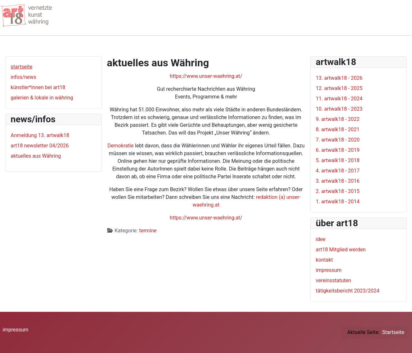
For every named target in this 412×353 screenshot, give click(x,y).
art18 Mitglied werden (341, 249)
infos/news (23, 77)
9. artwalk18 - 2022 (338, 119)
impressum (329, 270)
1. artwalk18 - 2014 (338, 202)
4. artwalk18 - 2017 (338, 171)
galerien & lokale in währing (42, 98)
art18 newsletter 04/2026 (40, 146)
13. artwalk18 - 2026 (339, 78)
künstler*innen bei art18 (38, 87)
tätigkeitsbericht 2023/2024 (347, 291)
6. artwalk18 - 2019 (338, 150)
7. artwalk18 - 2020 (338, 140)
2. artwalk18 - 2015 (338, 191)
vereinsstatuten (333, 280)
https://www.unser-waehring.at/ (206, 76)
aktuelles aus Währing (36, 156)
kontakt (324, 260)
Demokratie (121, 146)
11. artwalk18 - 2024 (339, 99)
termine (147, 231)
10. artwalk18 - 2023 (339, 109)
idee (320, 239)
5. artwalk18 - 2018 (338, 160)
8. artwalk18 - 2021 (338, 129)
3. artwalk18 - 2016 (338, 181)
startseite (22, 67)
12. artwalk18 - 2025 (339, 88)
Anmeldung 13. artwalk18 (40, 135)
